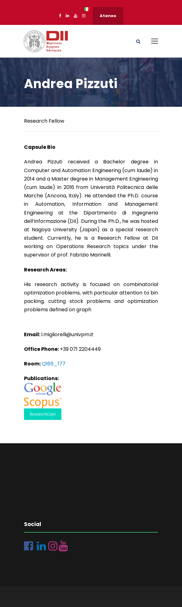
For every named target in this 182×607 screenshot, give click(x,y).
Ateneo (108, 16)
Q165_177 (53, 363)
